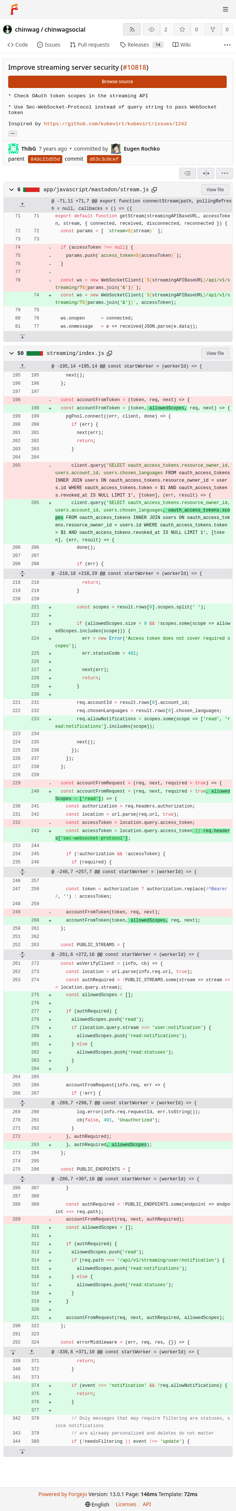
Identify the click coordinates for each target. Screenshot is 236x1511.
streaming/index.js (75, 353)
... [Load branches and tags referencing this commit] (12, 132)
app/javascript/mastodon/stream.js (96, 190)
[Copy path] (154, 190)
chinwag (27, 29)
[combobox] (187, 173)
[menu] (224, 173)
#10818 (134, 67)
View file (215, 189)
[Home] (14, 9)
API (147, 1504)
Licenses (126, 1504)
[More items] (227, 45)
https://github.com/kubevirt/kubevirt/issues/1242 (115, 124)
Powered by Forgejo (62, 1494)
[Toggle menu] (225, 9)
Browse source (117, 81)
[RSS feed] (132, 29)
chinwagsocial (65, 29)
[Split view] (206, 173)
